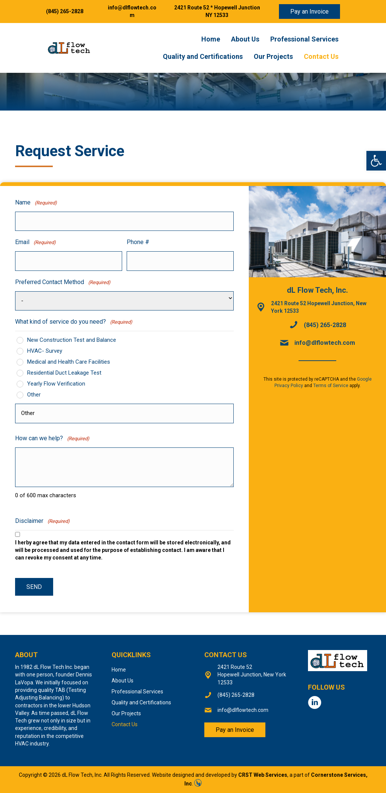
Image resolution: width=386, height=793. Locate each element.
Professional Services (304, 39)
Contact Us (321, 56)
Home (210, 39)
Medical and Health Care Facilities (68, 361)
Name (36, 202)
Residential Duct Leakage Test (64, 372)
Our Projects (273, 56)
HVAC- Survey (44, 350)
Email (35, 242)
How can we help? (52, 438)
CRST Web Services (262, 775)
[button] (376, 161)
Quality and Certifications (203, 56)
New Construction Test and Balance (71, 340)
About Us (245, 39)
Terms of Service (330, 385)
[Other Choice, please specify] (124, 413)
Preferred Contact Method (62, 282)
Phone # (138, 242)
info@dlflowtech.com (324, 342)
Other (34, 394)
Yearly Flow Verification (56, 383)
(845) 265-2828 (64, 11)
